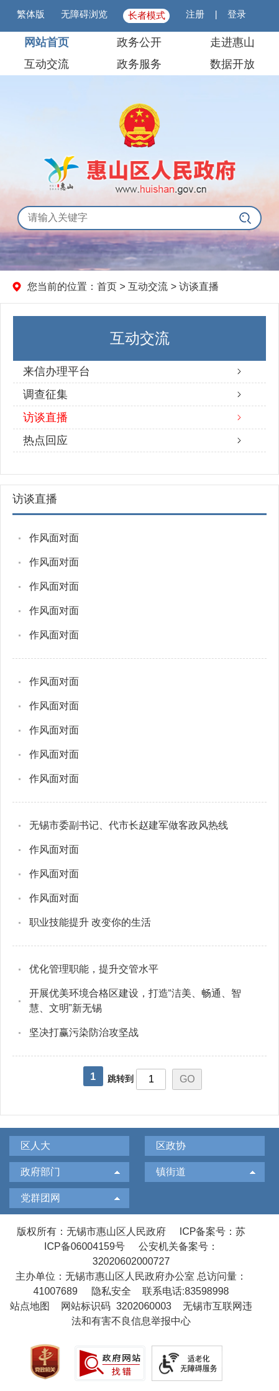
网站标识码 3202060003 (116, 1306)
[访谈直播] (139, 500)
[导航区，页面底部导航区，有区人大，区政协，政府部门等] (139, 1175)
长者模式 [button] (146, 15)
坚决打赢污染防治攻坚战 (84, 1032)
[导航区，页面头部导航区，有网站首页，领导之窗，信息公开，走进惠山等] (139, 53)
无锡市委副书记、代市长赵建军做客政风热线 (128, 825)
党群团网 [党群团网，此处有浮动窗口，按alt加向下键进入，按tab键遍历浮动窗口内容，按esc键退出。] (40, 1198)
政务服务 (139, 64)
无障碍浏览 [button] (84, 14)
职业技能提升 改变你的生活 (90, 922)
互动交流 (46, 64)
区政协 (171, 1145)
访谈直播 (199, 286)
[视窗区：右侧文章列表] (139, 800)
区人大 (35, 1145)
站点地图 (30, 1306)
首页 (107, 286)
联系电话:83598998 (185, 1291)
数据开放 (232, 64)
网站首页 (46, 42)
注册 (195, 14)
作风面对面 (54, 538)
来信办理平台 (56, 371)
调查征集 (45, 394)
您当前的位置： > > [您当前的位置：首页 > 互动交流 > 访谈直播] (123, 286)
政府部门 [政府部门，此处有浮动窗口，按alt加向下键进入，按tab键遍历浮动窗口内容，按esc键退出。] (40, 1171)
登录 (236, 14)
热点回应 (45, 440)
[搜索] (245, 218)
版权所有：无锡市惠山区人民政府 (91, 1231)
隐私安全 (111, 1291)
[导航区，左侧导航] (139, 389)
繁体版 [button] (31, 14)
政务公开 (139, 42)
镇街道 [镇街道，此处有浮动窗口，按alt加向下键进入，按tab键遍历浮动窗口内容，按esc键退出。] (171, 1171)
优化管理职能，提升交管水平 (93, 969)
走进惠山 (232, 42)
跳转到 (120, 1079)
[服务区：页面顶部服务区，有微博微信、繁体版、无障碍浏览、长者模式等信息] (139, 16)
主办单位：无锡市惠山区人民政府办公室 (105, 1276)
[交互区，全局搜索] (139, 218)
